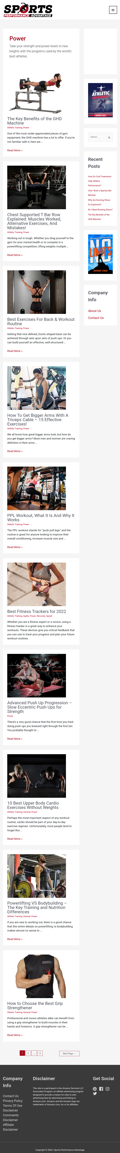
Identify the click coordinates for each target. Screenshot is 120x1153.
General (27, 807)
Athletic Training (15, 123)
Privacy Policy (12, 1096)
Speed (50, 611)
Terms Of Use (12, 1100)
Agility (27, 611)
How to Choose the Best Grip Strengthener (35, 1001)
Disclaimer (10, 1105)
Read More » (14, 146)
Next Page (69, 1048)
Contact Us (96, 317)
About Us (94, 310)
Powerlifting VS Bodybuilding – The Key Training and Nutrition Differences (37, 903)
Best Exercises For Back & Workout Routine (41, 317)
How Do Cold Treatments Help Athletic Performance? (100, 177)
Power (27, 123)
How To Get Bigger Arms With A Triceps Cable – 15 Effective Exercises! (37, 415)
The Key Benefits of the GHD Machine (34, 117)
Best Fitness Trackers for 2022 (36, 607)
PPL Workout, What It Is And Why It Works (40, 513)
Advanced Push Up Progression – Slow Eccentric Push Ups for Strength (39, 703)
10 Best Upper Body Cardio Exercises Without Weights (33, 801)
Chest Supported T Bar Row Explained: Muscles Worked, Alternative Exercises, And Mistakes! (34, 217)
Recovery (42, 611)
